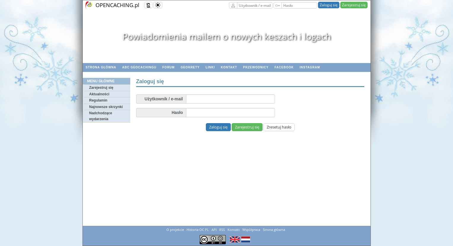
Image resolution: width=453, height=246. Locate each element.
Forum (168, 67)
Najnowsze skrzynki (106, 107)
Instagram (310, 67)
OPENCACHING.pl (117, 5)
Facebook (284, 67)
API (214, 229)
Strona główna (101, 67)
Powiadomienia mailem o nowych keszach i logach (226, 36)
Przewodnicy (255, 67)
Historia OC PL (198, 229)
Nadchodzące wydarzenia (100, 116)
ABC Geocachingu (139, 67)
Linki (210, 67)
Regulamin (98, 100)
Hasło (177, 112)
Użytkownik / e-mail (163, 99)
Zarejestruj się (354, 4)
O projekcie (175, 229)
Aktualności (99, 94)
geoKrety (190, 67)
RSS (222, 229)
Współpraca (251, 229)
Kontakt (229, 67)
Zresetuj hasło (279, 127)
